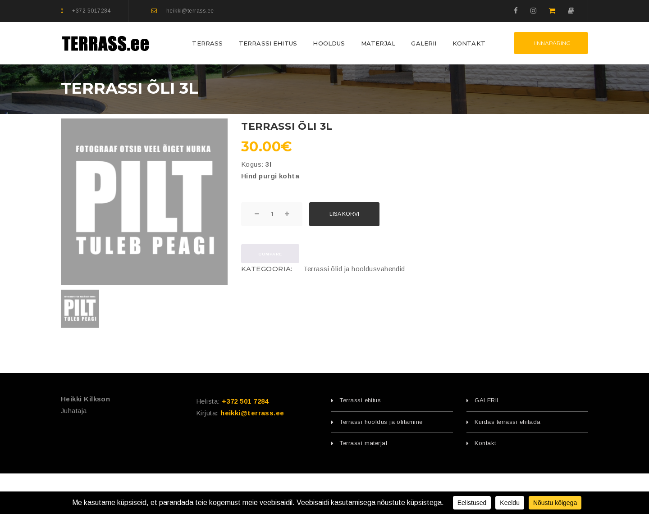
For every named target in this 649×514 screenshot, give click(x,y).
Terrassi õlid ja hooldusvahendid (354, 269)
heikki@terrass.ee (190, 11)
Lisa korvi (344, 214)
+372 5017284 (91, 11)
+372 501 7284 (245, 401)
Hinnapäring (551, 43)
